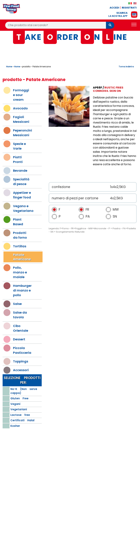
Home (9, 66)
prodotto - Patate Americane (36, 66)
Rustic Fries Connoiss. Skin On (108, 89)
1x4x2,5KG (118, 187)
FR (87, 209)
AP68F (97, 88)
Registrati (129, 7)
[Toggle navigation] (134, 25)
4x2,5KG (116, 198)
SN (115, 216)
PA (88, 216)
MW (116, 209)
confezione (61, 187)
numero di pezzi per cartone (75, 198)
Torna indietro (126, 66)
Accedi (114, 7)
